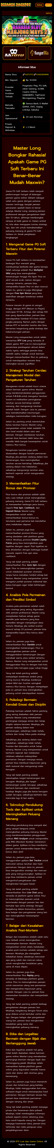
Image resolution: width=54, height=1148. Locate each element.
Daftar (39, 5)
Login (48, 5)
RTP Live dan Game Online (29, 1141)
